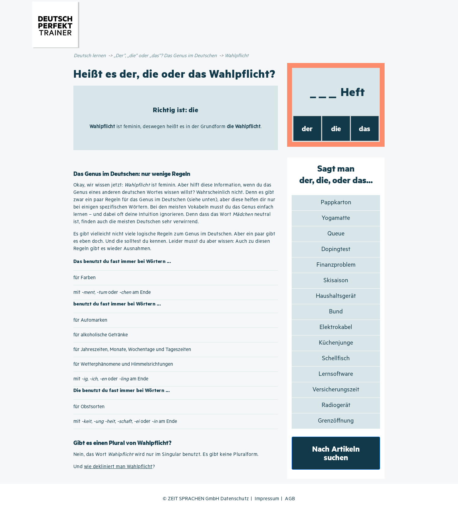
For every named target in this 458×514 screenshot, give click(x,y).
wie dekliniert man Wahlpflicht (118, 467)
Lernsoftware (336, 374)
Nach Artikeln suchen (336, 453)
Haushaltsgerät (336, 296)
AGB (290, 499)
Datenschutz (234, 499)
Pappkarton (336, 202)
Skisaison (335, 280)
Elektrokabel (335, 327)
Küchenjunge (336, 342)
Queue (336, 233)
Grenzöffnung (336, 420)
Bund (336, 311)
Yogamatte (336, 218)
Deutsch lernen (90, 56)
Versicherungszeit (335, 389)
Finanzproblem (336, 264)
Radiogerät (336, 405)
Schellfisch (336, 358)
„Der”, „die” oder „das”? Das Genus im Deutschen (165, 56)
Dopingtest (335, 249)
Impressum (267, 499)
